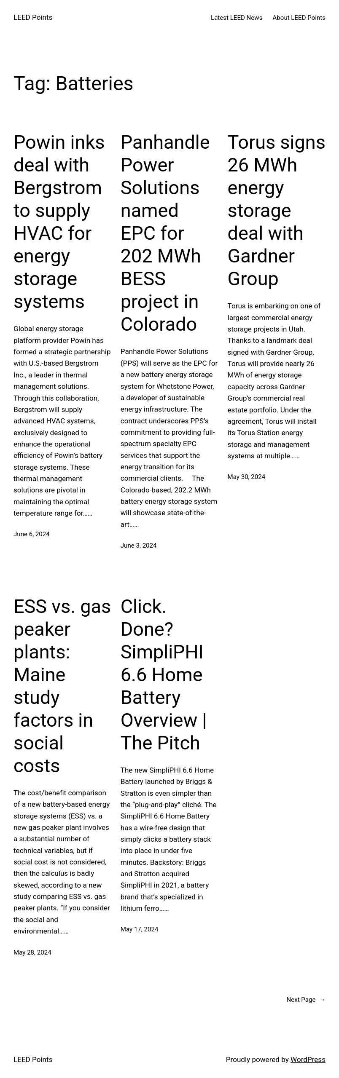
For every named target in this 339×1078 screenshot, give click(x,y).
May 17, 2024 (140, 929)
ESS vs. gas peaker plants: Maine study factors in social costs (62, 686)
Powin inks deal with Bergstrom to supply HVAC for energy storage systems (59, 222)
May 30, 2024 (247, 477)
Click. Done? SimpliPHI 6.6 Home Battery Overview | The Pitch (164, 674)
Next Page (306, 1000)
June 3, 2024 (139, 545)
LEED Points (32, 17)
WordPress (308, 1059)
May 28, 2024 (32, 952)
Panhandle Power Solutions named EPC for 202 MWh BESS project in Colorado (165, 233)
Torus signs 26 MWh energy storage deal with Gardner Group (277, 210)
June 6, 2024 (31, 534)
